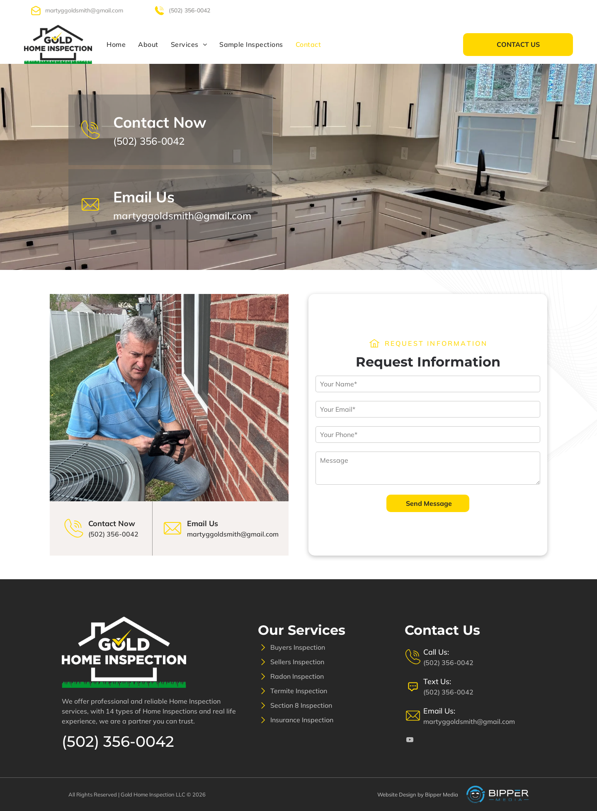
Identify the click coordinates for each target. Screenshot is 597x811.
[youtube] (561, 10)
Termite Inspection (298, 691)
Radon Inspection (297, 676)
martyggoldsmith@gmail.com (84, 10)
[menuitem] (116, 44)
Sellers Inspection (297, 662)
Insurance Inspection (301, 720)
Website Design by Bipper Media (417, 794)
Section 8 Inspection (301, 705)
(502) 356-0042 (189, 10)
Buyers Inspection (297, 647)
